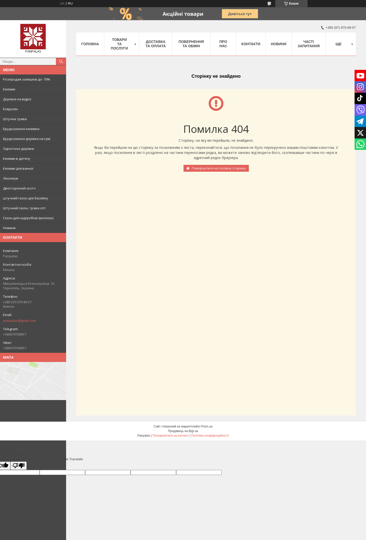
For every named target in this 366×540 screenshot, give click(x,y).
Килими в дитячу (16, 158)
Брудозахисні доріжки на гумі (26, 138)
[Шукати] (61, 61)
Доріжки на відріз (17, 99)
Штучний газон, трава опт (24, 208)
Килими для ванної (18, 168)
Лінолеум (10, 178)
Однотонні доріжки (18, 148)
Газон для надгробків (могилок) (28, 218)
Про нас (223, 44)
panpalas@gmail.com (19, 320)
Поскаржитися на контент (170, 435)
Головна (90, 44)
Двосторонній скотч (19, 188)
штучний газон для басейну (25, 198)
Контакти (251, 44)
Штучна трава (15, 119)
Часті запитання (309, 44)
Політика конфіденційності (210, 435)
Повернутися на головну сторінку (219, 168)
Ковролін (10, 109)
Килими (9, 89)
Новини (9, 228)
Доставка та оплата (156, 44)
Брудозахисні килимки (21, 128)
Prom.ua (206, 426)
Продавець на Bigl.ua (183, 431)
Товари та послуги (119, 44)
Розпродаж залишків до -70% (26, 79)
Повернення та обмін (191, 44)
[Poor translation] (18, 466)
